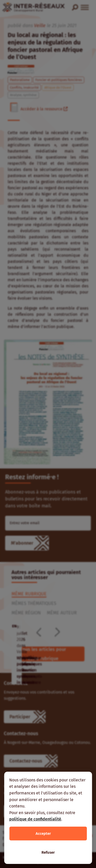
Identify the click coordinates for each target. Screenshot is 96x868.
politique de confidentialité (35, 819)
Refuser (48, 852)
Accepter (43, 833)
